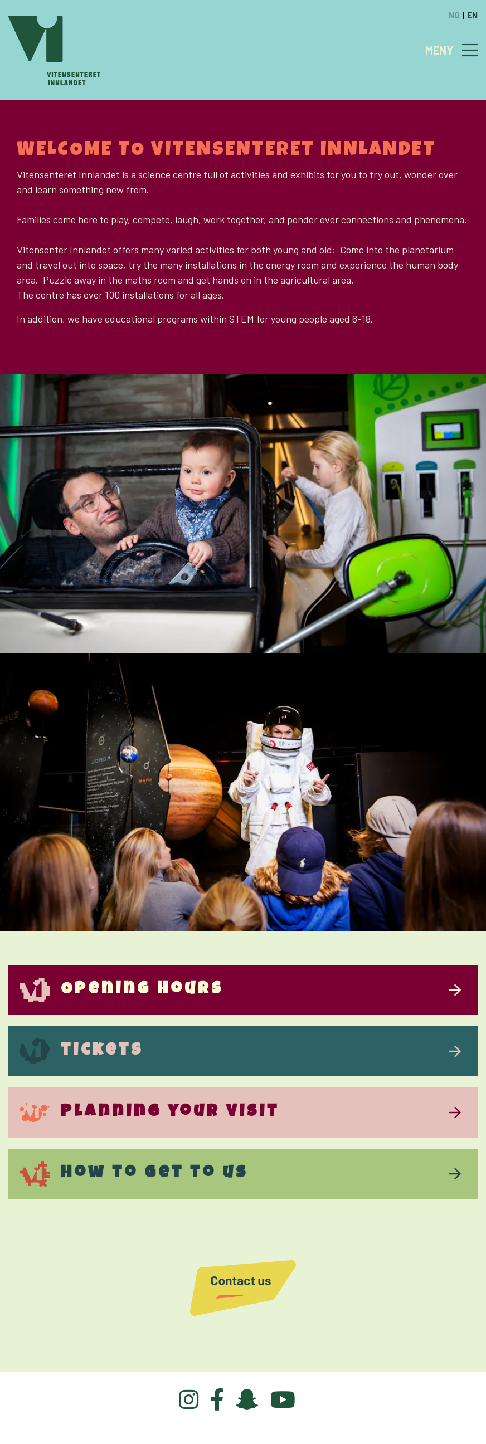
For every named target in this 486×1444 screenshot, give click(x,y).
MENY (439, 50)
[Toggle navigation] (470, 50)
